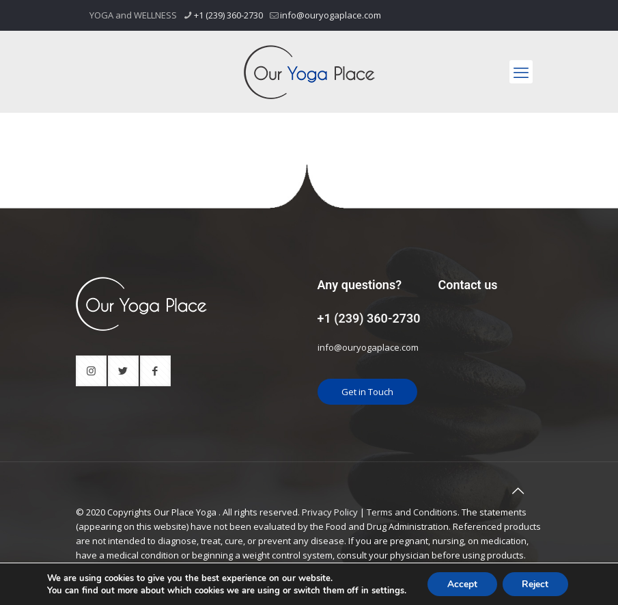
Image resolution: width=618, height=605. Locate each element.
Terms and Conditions (412, 512)
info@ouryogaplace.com (368, 347)
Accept (461, 583)
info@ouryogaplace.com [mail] (330, 15)
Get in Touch (367, 392)
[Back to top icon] (518, 490)
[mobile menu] (521, 71)
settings (385, 590)
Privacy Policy (330, 512)
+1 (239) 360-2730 (369, 318)
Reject (536, 583)
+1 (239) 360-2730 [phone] (228, 15)
